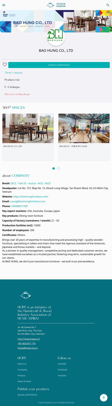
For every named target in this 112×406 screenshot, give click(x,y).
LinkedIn (62, 363)
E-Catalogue (12, 87)
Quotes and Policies (27, 394)
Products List (12, 80)
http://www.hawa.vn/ (29, 339)
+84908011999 (19, 206)
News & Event (24, 381)
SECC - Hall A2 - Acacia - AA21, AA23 (31, 183)
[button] (5, 65)
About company (14, 72)
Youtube (62, 375)
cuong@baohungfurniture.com (27, 201)
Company (22, 369)
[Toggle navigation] (15, 5)
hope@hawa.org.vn (28, 348)
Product (21, 375)
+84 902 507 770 (27, 343)
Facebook (62, 369)
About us (22, 363)
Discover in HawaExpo (17, 94)
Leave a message (59, 65)
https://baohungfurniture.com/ (30, 196)
